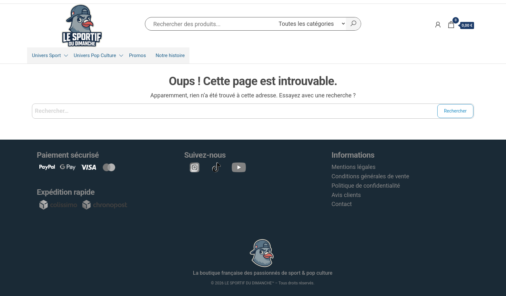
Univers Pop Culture (95, 55)
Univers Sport (46, 55)
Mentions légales (353, 166)
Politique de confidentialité (365, 185)
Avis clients (346, 195)
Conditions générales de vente (370, 176)
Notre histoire (170, 55)
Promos (137, 55)
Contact (341, 204)
